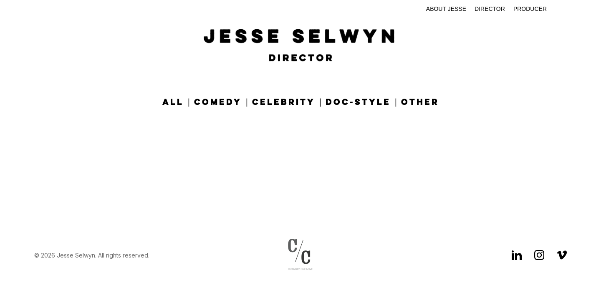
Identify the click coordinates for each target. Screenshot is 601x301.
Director (490, 8)
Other (420, 102)
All (173, 102)
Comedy (218, 102)
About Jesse (446, 8)
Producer (530, 8)
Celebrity (283, 102)
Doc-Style (358, 102)
